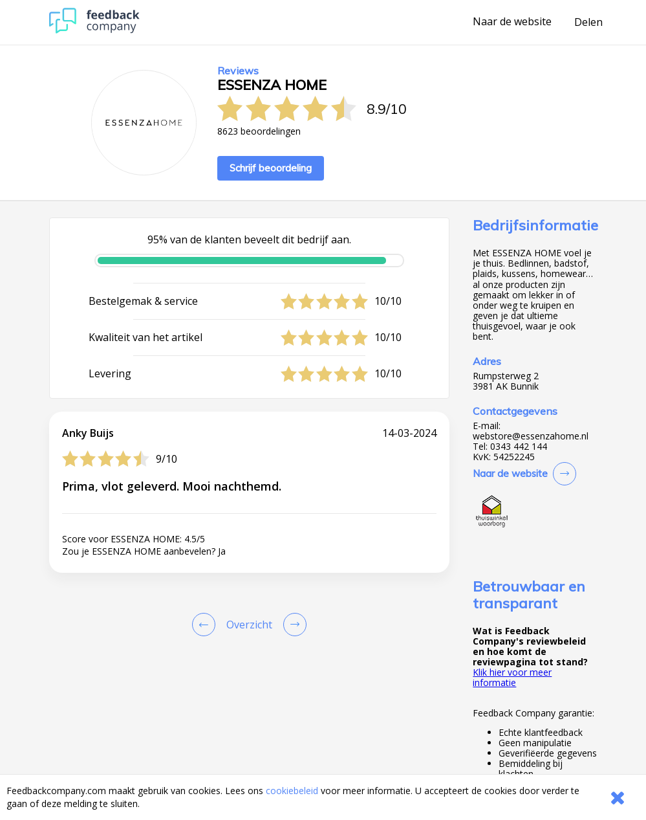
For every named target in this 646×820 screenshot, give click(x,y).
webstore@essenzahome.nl (530, 436)
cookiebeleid (292, 790)
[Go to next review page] (292, 624)
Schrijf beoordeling (271, 168)
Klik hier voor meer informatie (512, 677)
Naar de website (512, 22)
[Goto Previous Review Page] (206, 624)
